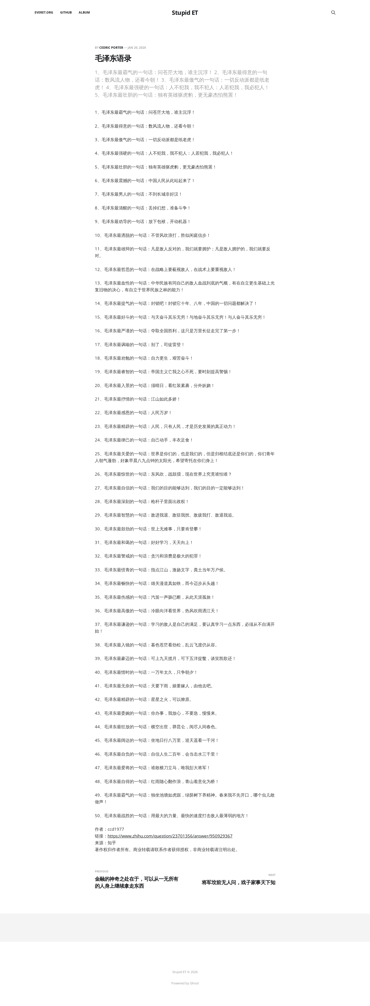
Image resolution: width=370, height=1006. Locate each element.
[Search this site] (333, 12)
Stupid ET (185, 13)
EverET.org (44, 12)
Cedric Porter (111, 47)
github (66, 12)
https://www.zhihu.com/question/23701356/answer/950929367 (170, 836)
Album (84, 12)
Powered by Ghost (185, 983)
